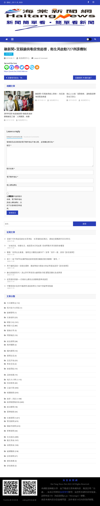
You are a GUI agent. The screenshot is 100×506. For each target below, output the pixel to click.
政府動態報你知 (13, 402)
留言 (9, 145)
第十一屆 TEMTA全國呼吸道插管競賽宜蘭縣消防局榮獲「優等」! (33, 259)
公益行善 (10, 388)
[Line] (6, 67)
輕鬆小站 (10, 322)
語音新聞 (9, 54)
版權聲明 (10, 313)
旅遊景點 (10, 369)
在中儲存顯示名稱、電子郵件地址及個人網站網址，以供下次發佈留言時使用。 (14, 202)
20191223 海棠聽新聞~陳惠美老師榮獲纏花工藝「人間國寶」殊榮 (18, 115)
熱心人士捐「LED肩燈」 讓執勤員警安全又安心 (81, 95)
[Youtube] (27, 67)
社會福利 (10, 317)
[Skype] (32, 67)
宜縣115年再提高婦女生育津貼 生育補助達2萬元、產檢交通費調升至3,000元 (38, 239)
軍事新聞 (10, 431)
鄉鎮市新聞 (11, 426)
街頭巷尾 (10, 383)
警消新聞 (10, 421)
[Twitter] (22, 67)
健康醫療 (10, 451)
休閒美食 (10, 445)
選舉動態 (10, 412)
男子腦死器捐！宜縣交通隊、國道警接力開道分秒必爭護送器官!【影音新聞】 (38, 266)
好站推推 (10, 466)
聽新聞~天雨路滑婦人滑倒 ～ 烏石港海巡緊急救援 (50, 95)
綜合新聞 (10, 341)
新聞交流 (10, 356)
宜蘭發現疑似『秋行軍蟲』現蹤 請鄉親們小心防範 (17, 78)
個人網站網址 (12, 185)
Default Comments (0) (14, 137)
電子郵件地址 (12, 177)
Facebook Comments (31, 137)
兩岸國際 (10, 345)
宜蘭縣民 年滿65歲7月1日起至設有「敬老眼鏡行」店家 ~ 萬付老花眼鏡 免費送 (85, 78)
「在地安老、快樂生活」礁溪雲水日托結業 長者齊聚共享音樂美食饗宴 (35, 246)
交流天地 (10, 360)
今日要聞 (10, 303)
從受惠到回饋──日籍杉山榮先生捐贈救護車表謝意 (27, 279)
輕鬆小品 (10, 326)
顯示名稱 (11, 169)
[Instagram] (16, 67)
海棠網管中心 (24, 58)
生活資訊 (10, 437)
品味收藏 (10, 375)
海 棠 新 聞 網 (70, 480)
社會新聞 (10, 418)
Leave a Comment (41, 58)
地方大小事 (11, 380)
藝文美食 (10, 440)
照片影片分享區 (13, 308)
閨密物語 (10, 335)
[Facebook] (11, 67)
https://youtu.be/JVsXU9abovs (15, 71)
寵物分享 (10, 330)
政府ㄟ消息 (11, 399)
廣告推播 (10, 461)
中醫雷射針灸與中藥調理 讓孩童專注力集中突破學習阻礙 (30, 286)
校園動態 (10, 393)
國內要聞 (10, 351)
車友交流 (10, 364)
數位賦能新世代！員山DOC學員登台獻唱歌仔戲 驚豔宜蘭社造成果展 (34, 273)
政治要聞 (10, 407)
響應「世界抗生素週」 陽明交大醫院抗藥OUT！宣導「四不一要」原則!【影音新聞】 (41, 252)
